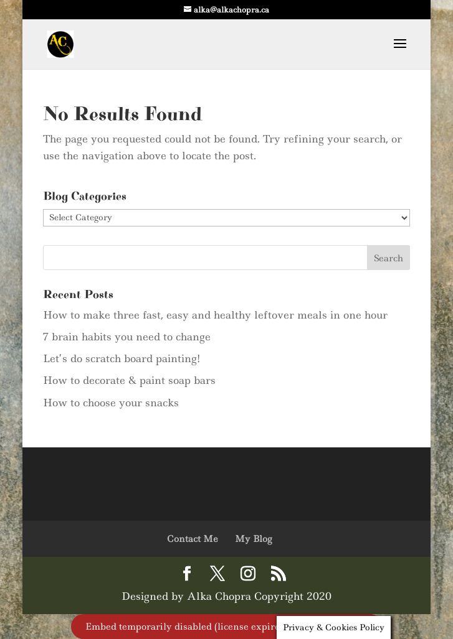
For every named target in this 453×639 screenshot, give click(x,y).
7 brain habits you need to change (127, 336)
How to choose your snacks (111, 402)
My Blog (253, 539)
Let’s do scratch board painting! (121, 358)
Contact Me (192, 539)
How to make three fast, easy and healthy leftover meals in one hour (215, 315)
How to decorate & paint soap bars (129, 380)
